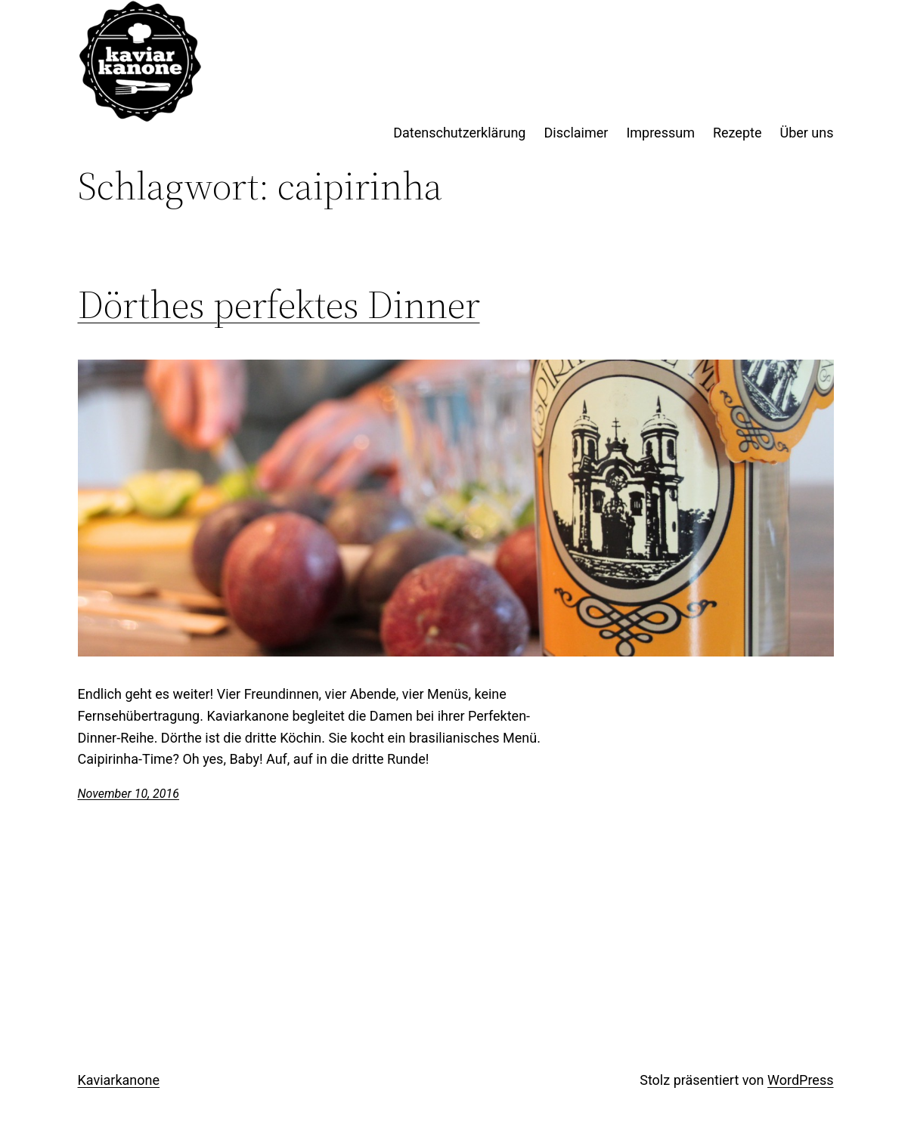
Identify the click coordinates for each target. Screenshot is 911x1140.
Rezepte (737, 133)
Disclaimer (576, 133)
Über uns (806, 133)
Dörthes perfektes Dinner (279, 304)
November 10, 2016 (128, 793)
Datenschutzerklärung (459, 133)
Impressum (660, 133)
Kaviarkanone (119, 1080)
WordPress (800, 1080)
